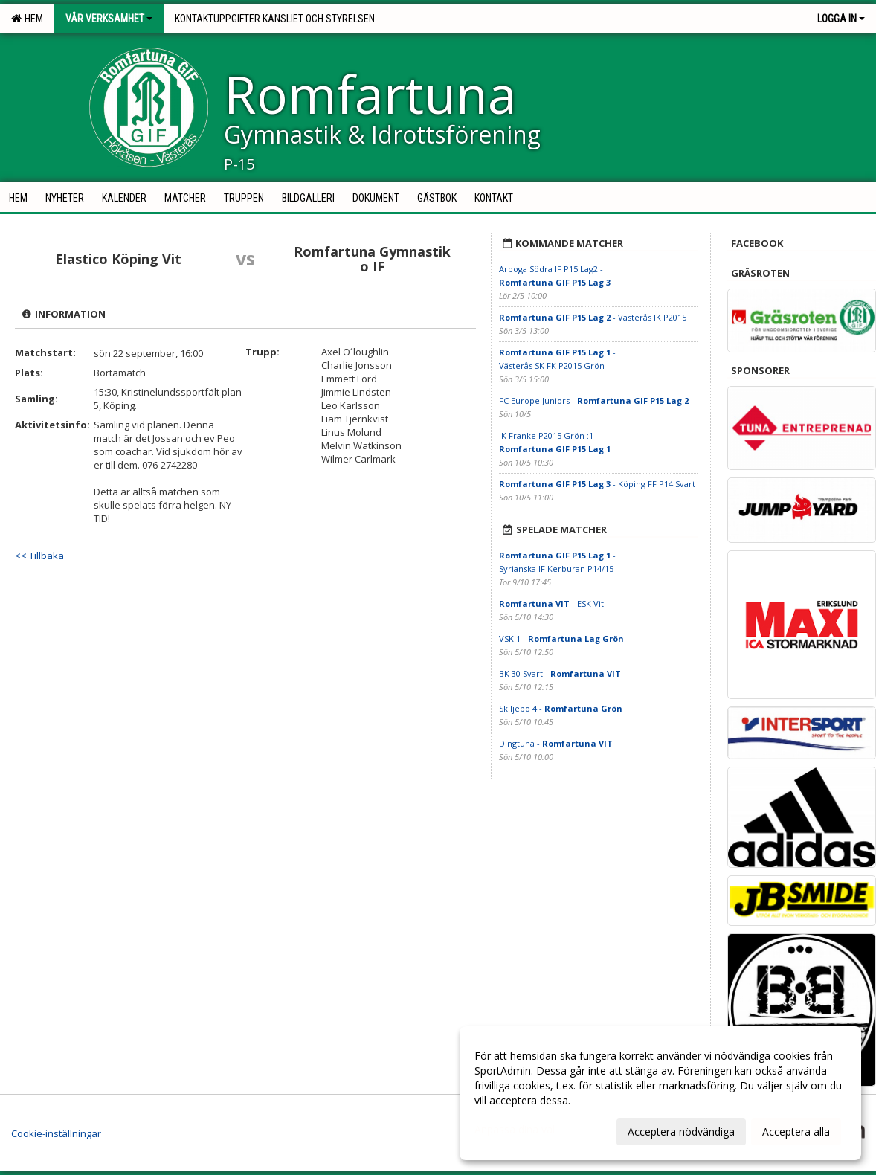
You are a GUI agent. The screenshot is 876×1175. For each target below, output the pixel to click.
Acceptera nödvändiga (681, 1131)
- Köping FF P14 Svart (597, 483)
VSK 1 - (561, 638)
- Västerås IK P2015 (592, 317)
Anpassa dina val (514, 1129)
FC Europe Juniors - (594, 400)
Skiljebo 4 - (560, 708)
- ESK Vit (551, 603)
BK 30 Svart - (560, 673)
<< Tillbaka (39, 555)
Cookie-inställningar (56, 1133)
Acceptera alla (796, 1131)
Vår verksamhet (108, 19)
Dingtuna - (556, 743)
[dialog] (660, 1093)
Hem (27, 19)
